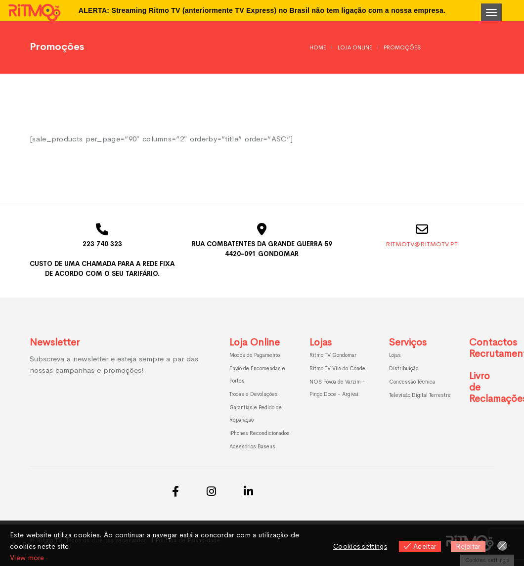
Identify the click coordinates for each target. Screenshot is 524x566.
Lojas (320, 342)
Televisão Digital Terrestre (420, 395)
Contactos (493, 342)
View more (27, 557)
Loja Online (355, 47)
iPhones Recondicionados (259, 433)
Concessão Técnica (412, 381)
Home (317, 47)
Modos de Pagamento (254, 354)
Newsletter (55, 342)
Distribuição (403, 368)
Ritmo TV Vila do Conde (337, 368)
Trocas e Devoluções (253, 394)
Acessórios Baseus (252, 446)
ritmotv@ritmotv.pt (422, 244)
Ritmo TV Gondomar (332, 354)
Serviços (408, 342)
